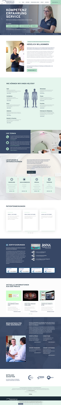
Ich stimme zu (21, 403)
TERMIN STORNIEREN (13, 150)
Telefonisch (12, 26)
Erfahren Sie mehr (31, 172)
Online (24, 26)
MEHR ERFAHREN (37, 342)
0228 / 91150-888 (23, 29)
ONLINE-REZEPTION (55, 2)
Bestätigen (30, 394)
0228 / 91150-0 (14, 28)
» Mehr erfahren (9, 93)
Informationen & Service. (36, 62)
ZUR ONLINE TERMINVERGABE (15, 145)
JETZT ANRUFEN (13, 139)
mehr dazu (11, 191)
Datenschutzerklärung (31, 390)
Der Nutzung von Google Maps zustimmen (31, 391)
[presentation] (1, 19)
